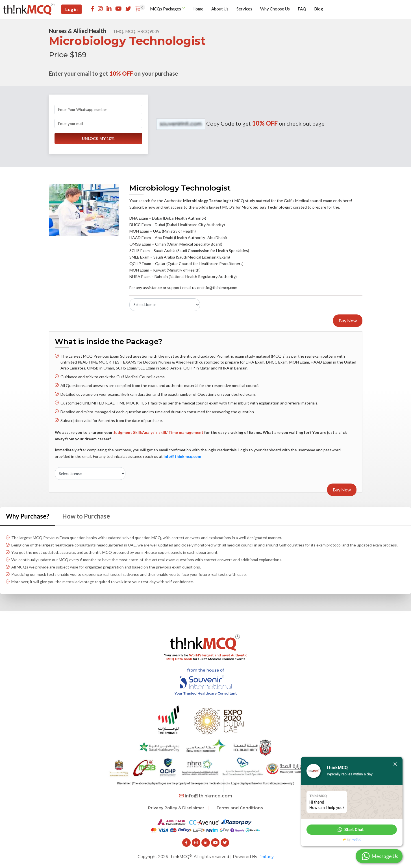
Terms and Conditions (239, 807)
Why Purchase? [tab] (27, 515)
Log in (74, 9)
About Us (220, 9)
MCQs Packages (168, 9)
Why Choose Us (275, 9)
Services (245, 9)
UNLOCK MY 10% (98, 139)
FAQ (302, 9)
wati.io (356, 839)
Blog (319, 9)
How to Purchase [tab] (86, 515)
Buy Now (348, 320)
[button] (351, 830)
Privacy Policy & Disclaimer (176, 807)
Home (198, 9)
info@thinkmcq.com (205, 795)
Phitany (266, 855)
